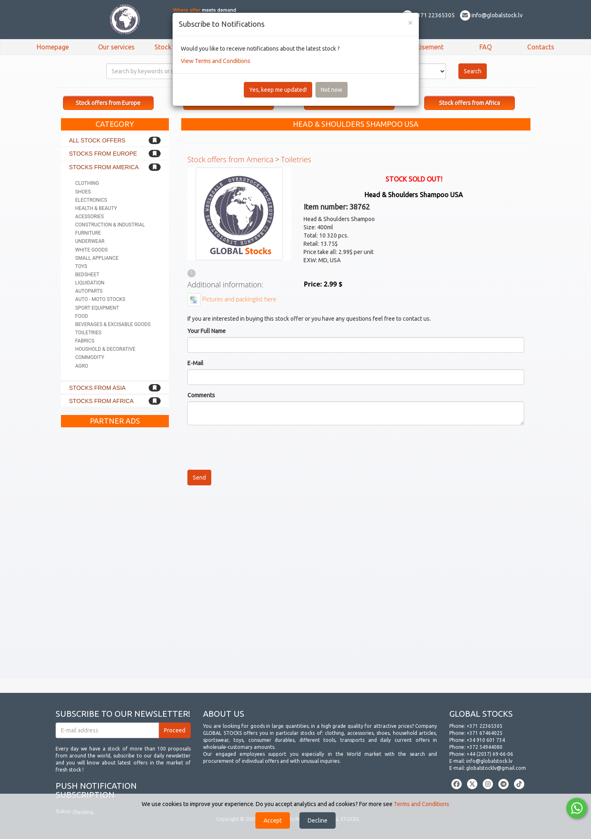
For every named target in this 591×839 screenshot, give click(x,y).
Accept (273, 820)
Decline (317, 820)
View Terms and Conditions (215, 61)
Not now (331, 89)
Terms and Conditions (421, 804)
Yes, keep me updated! (278, 89)
